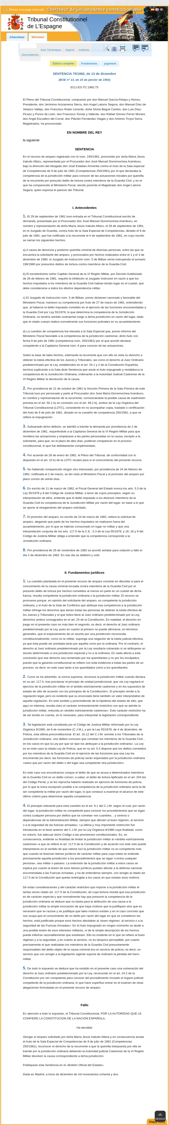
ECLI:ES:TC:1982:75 (85, 87)
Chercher (107, 48)
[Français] (161, 10)
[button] (63, 63)
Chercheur (17, 37)
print (123, 48)
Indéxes (84, 49)
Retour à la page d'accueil (26, 9)
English (157, 10)
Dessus (160, 1119)
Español (152, 10)
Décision (38, 37)
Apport (70, 49)
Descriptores (30, 54)
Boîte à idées (136, 48)
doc (114, 48)
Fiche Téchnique (50, 49)
